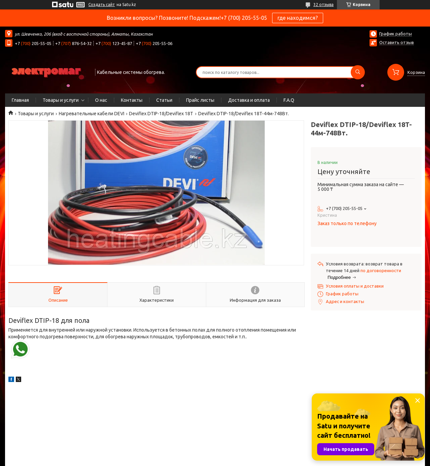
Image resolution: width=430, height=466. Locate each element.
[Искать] (358, 72)
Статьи (164, 100)
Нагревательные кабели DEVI (91, 113)
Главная (20, 100)
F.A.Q (289, 100)
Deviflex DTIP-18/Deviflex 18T (161, 113)
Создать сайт (101, 4)
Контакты (131, 100)
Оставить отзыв (396, 42)
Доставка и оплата (249, 100)
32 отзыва (323, 4)
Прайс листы (200, 100)
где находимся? (297, 18)
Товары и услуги (61, 100)
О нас (101, 100)
